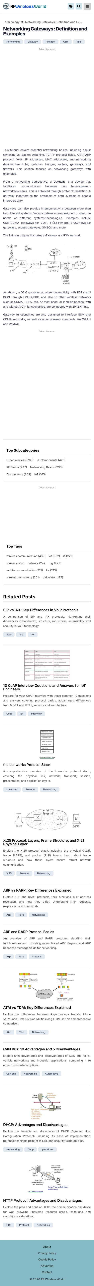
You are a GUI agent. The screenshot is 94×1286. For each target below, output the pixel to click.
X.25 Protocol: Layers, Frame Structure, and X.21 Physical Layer (43, 842)
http (8, 1224)
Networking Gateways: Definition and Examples (54, 22)
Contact (47, 1272)
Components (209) (18, 474)
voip (78, 41)
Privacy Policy (47, 1253)
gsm (65, 41)
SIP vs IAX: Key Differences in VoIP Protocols (40, 610)
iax (32, 634)
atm (8, 1032)
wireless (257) (15, 563)
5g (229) (55, 563)
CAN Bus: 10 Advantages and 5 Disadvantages (41, 1049)
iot (21, 713)
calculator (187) (53, 577)
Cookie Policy (47, 1259)
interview (36, 713)
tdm (21, 1032)
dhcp (31, 1149)
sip (21, 634)
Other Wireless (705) (19, 460)
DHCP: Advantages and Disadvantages (35, 1125)
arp (8, 914)
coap (9, 713)
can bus (11, 1073)
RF (24, 6)
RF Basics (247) (16, 467)
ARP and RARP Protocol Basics (28, 932)
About (47, 1246)
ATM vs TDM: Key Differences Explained (37, 1007)
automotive (51, 1073)
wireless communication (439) (26, 556)
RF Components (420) (51, 460)
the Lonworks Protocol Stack (26, 765)
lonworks (12, 789)
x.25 (9, 873)
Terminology (11, 22)
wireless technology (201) (23, 577)
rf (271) (68, 556)
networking (13, 41)
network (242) (37, 563)
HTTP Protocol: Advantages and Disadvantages (42, 1200)
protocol (50, 41)
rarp (21, 914)
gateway (33, 41)
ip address (47, 1149)
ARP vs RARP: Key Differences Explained (37, 890)
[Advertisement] (47, 97)
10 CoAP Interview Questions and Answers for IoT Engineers (44, 687)
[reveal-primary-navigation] (87, 6)
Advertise (47, 1265)
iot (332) (54, 556)
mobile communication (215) (24, 570)
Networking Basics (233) (46, 467)
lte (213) (51, 570)
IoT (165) (40, 474)
